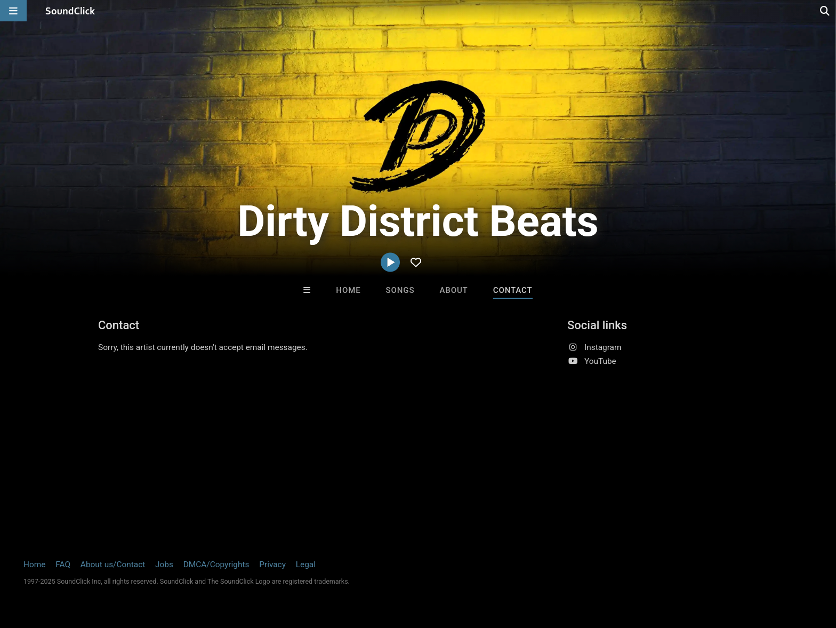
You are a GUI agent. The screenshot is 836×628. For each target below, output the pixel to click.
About (453, 290)
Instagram (602, 347)
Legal (306, 564)
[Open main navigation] (13, 10)
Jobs (164, 564)
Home (348, 290)
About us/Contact (113, 564)
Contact (513, 290)
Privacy (272, 564)
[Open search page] (825, 10)
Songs (400, 290)
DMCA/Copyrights (216, 564)
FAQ (62, 564)
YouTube (600, 361)
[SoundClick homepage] (70, 10)
